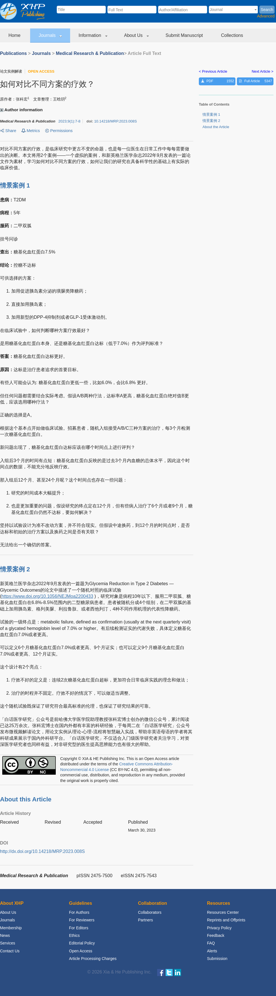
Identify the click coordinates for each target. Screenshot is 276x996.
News (5, 935)
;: (69, 121)
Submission (217, 958)
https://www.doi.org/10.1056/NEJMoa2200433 (47, 596)
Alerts (212, 951)
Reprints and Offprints (226, 920)
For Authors (79, 912)
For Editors (78, 928)
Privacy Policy (219, 928)
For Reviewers (81, 920)
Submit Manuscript (185, 35)
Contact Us (9, 951)
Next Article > (262, 71)
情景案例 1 (211, 114)
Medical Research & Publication (90, 53)
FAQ (211, 943)
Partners (145, 920)
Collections (232, 35)
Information (93, 35)
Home (15, 35)
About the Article (215, 127)
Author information (22, 109)
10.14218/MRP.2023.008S (115, 121)
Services (7, 943)
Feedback (215, 935)
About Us (136, 35)
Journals (50, 35)
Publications (13, 53)
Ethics (74, 935)
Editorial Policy (82, 943)
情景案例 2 (211, 121)
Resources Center (223, 912)
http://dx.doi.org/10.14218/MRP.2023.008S (42, 851)
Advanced (266, 16)
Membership (11, 928)
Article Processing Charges (93, 958)
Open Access (80, 951)
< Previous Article (213, 71)
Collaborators (149, 912)
